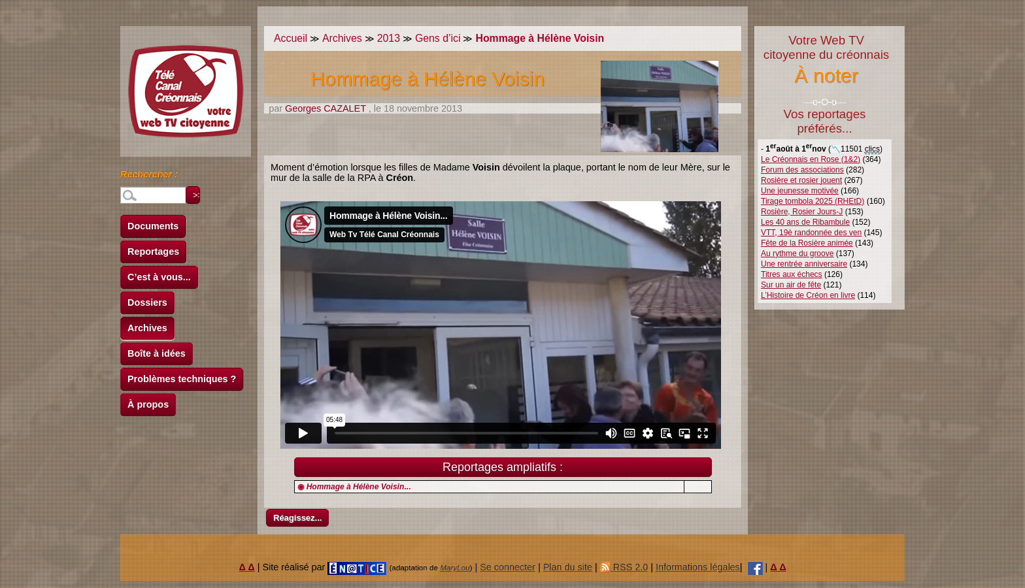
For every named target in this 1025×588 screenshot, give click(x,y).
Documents (152, 226)
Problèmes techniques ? (181, 379)
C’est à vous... (159, 277)
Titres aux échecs (791, 274)
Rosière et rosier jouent (801, 180)
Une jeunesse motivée (800, 190)
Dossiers (147, 302)
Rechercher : (149, 176)
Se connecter (507, 567)
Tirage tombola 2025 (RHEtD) (812, 201)
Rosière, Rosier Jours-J (802, 211)
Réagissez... (297, 518)
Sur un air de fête (791, 284)
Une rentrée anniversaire (804, 264)
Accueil (290, 38)
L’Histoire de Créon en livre (808, 295)
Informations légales (698, 567)
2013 (388, 38)
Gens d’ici (438, 38)
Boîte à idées (156, 353)
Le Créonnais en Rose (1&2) (810, 159)
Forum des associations (802, 169)
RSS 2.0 (624, 567)
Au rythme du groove (797, 253)
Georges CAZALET (325, 108)
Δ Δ (247, 567)
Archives (147, 328)
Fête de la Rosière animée (807, 243)
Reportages (153, 251)
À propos (148, 404)
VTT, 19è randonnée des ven (811, 232)
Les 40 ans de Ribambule (805, 222)
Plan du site (567, 567)
